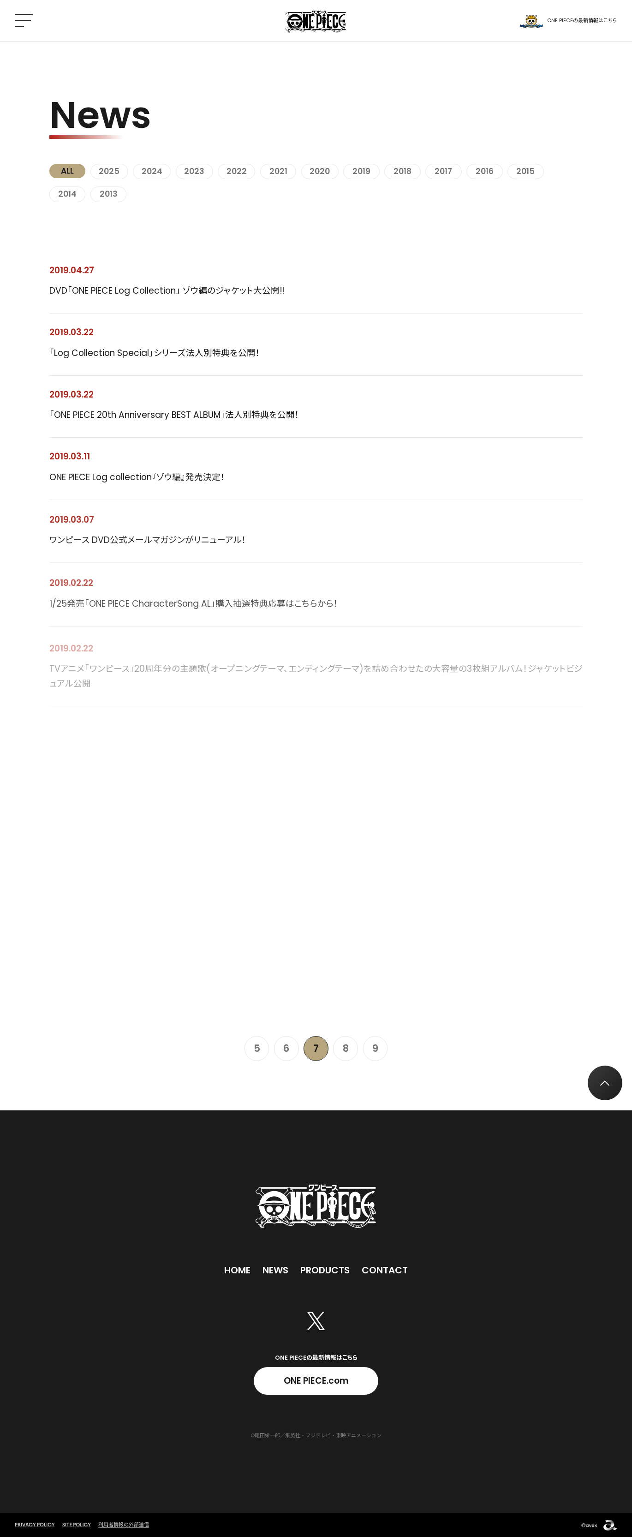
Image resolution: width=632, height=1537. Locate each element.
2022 (237, 171)
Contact (385, 1270)
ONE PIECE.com (316, 1380)
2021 (278, 171)
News (275, 1270)
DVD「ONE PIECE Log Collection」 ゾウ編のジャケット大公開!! (167, 290)
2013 (109, 193)
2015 (525, 171)
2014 (67, 193)
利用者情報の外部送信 (123, 1524)
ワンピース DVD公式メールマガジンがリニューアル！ (147, 544)
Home (237, 1270)
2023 (194, 171)
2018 (402, 171)
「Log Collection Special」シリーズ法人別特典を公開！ (154, 353)
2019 (361, 171)
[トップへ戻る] (605, 1083)
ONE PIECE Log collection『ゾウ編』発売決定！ (137, 479)
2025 (109, 171)
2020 (320, 171)
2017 (443, 171)
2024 (152, 171)
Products (325, 1270)
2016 (485, 171)
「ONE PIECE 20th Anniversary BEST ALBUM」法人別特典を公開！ (174, 416)
